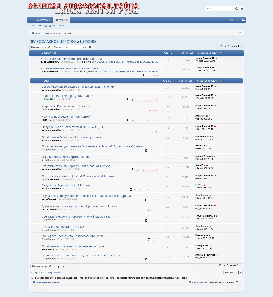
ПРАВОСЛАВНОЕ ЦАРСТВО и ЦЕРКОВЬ (62, 41)
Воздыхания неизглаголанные (63, 227)
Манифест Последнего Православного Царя (72, 236)
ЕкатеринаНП (49, 249)
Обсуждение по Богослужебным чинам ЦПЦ (72, 127)
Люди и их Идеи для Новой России (66, 185)
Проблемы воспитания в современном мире (73, 246)
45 (147, 100)
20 (151, 120)
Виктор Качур (49, 209)
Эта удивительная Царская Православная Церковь (77, 166)
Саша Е (199, 184)
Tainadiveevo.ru (43, 20)
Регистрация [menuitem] (244, 21)
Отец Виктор (48, 149)
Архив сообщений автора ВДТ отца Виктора (71, 58)
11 (151, 189)
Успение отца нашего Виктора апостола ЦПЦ (72, 68)
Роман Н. (46, 120)
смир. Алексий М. (50, 62)
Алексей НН (201, 116)
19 (147, 120)
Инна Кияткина (203, 136)
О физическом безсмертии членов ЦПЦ (69, 157)
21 (156, 120)
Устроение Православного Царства (66, 106)
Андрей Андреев (204, 156)
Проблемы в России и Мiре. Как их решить (71, 137)
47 (156, 100)
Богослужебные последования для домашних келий (78, 86)
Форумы (63, 20)
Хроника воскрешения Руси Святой (66, 116)
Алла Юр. (200, 146)
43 (139, 100)
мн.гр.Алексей (49, 199)
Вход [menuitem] (238, 21)
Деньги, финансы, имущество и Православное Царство (80, 206)
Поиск (33, 25)
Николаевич (201, 235)
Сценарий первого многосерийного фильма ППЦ (76, 216)
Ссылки (31, 21)
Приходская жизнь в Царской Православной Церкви (78, 176)
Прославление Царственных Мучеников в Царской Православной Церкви (93, 146)
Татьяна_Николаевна (206, 216)
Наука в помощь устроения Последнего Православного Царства (86, 196)
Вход (44, 25)
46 (151, 100)
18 (143, 120)
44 (143, 100)
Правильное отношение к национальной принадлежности (83, 255)
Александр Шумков (205, 255)
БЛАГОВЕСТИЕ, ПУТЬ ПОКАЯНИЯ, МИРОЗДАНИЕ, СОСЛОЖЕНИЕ (125, 62)
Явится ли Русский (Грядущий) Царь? (67, 96)
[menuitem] (231, 20)
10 (147, 189)
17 (139, 120)
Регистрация (58, 25)
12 (156, 189)
